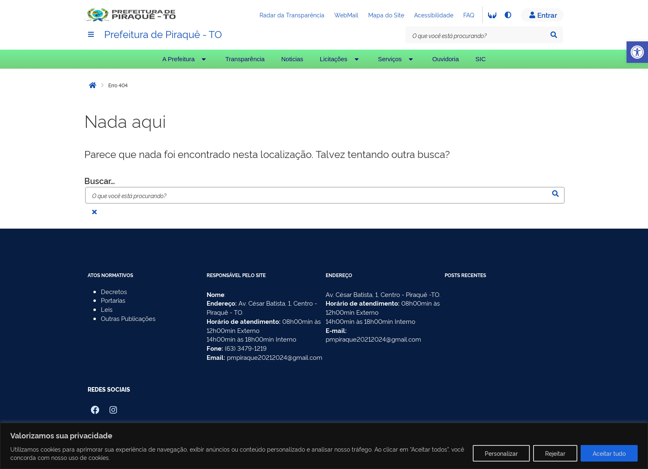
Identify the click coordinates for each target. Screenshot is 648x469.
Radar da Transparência (292, 15)
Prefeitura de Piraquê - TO (163, 33)
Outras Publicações (128, 318)
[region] (324, 446)
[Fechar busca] (94, 211)
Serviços (397, 59)
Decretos (114, 291)
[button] (637, 52)
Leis (106, 309)
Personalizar (501, 453)
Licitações (341, 59)
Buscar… (99, 180)
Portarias (113, 300)
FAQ (468, 15)
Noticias (292, 58)
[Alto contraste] (507, 15)
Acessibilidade (433, 15)
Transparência (244, 58)
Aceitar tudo (609, 453)
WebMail (346, 15)
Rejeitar (555, 453)
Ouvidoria (445, 58)
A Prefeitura (185, 59)
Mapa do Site (386, 15)
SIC (480, 58)
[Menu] (91, 34)
